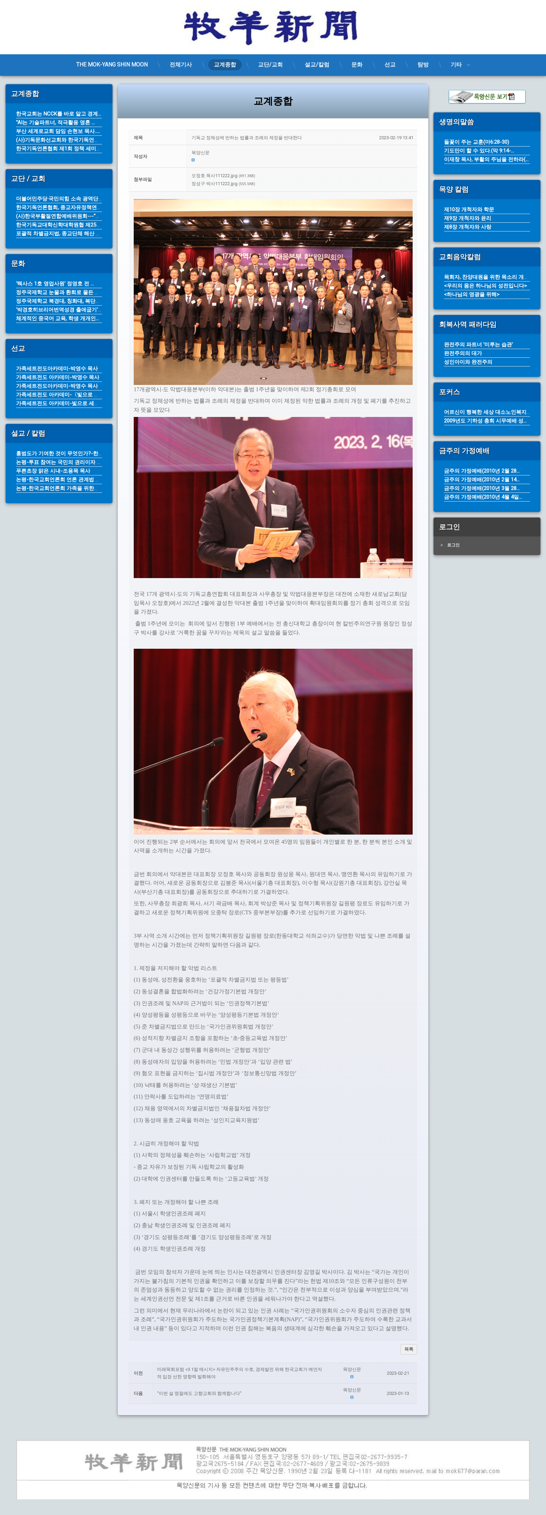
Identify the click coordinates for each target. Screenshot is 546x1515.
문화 (356, 64)
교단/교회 (270, 64)
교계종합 (225, 64)
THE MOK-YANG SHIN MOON (112, 64)
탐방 (423, 64)
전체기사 (181, 64)
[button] (302, 153)
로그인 (453, 545)
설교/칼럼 (317, 64)
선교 (390, 64)
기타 (456, 64)
